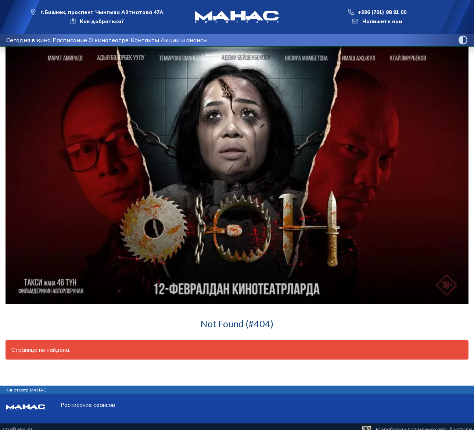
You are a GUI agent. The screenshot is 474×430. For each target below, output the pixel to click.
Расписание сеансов (88, 404)
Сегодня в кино (32, 40)
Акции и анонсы (217, 40)
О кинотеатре (126, 40)
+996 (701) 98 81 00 (382, 12)
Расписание (80, 40)
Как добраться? (102, 21)
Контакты (171, 40)
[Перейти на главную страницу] (237, 17)
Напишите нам (382, 21)
